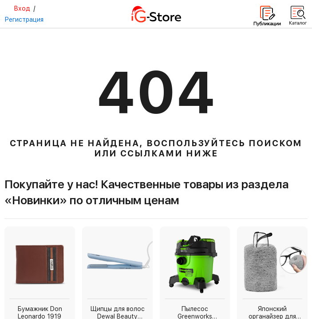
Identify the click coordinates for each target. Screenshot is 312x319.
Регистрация (23, 19)
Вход (22, 8)
